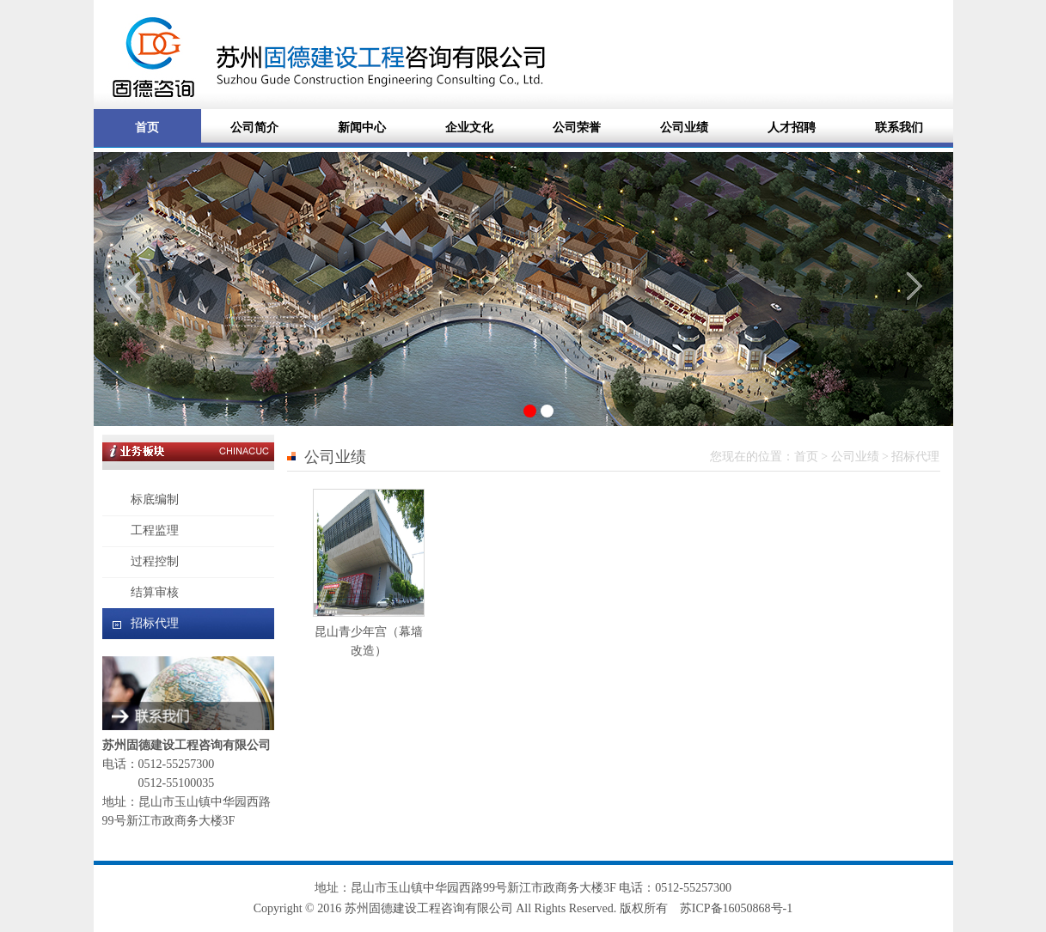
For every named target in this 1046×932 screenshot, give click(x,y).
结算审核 (155, 592)
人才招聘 (792, 127)
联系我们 (899, 127)
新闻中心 (362, 127)
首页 (147, 127)
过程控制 (155, 561)
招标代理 (155, 623)
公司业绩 (684, 127)
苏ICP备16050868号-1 (736, 908)
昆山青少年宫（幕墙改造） (369, 631)
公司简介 (254, 127)
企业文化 (469, 127)
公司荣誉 (577, 127)
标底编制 (155, 499)
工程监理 (155, 530)
